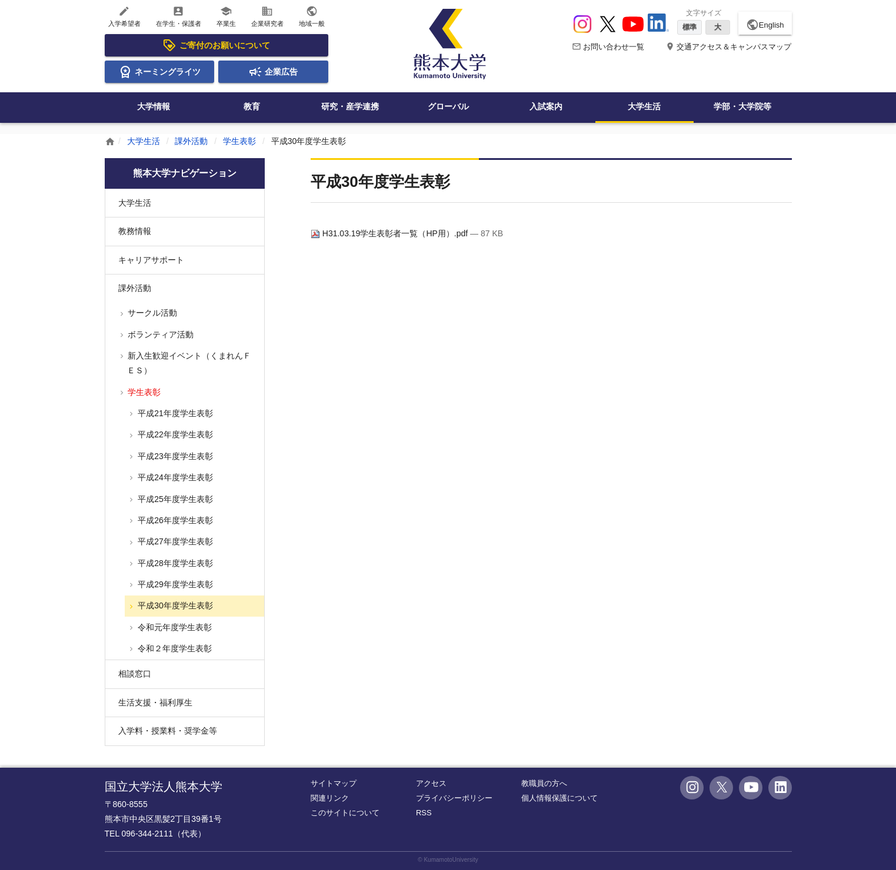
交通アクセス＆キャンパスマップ (728, 46)
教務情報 (134, 231)
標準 (689, 27)
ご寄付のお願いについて (215, 45)
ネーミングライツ (159, 72)
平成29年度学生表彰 (173, 584)
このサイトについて (345, 812)
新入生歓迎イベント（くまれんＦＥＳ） (189, 363)
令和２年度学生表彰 (173, 648)
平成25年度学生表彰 (173, 499)
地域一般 (311, 16)
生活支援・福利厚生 (155, 702)
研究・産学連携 (350, 106)
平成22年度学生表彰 (173, 434)
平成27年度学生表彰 (173, 541)
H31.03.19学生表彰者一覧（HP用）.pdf (390, 233)
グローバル (448, 106)
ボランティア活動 (160, 334)
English (765, 24)
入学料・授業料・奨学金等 (167, 730)
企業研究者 (267, 16)
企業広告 (273, 72)
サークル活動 (152, 312)
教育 (252, 106)
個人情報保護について (559, 798)
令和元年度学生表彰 (173, 627)
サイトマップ (334, 783)
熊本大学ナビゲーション (185, 173)
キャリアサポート (151, 260)
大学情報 (153, 106)
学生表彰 (239, 141)
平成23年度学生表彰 (173, 456)
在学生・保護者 (178, 16)
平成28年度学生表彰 (173, 563)
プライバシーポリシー (454, 798)
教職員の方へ (544, 783)
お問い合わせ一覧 (608, 46)
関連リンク (330, 798)
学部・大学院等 (742, 106)
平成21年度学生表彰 (173, 413)
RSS (424, 812)
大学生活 (644, 106)
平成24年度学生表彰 (173, 477)
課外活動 (191, 141)
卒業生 (226, 16)
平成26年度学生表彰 (173, 520)
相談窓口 (134, 673)
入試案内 (545, 106)
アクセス (431, 783)
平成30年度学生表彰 (173, 605)
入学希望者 (124, 16)
